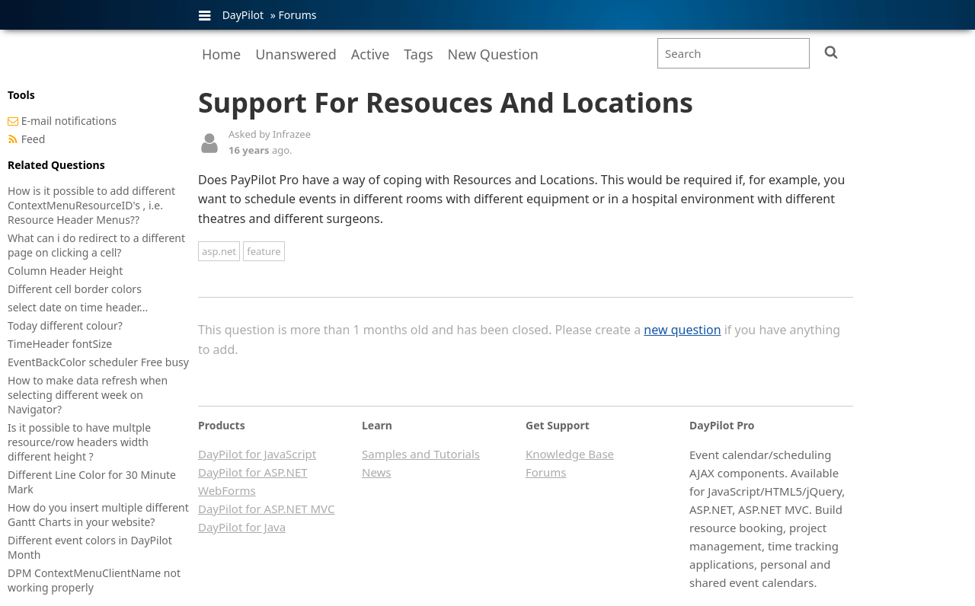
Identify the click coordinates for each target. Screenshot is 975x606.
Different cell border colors (75, 289)
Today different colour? (65, 325)
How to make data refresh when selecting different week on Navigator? (88, 394)
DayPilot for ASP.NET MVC (266, 508)
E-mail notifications (69, 120)
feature (263, 251)
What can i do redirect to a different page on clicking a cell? (96, 245)
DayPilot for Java (242, 526)
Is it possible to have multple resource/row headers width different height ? (79, 442)
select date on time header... (78, 307)
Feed (33, 139)
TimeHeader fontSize (60, 343)
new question (682, 329)
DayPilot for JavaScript (257, 453)
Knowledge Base (570, 453)
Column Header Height (65, 270)
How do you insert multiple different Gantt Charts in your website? (98, 514)
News (377, 472)
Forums (297, 15)
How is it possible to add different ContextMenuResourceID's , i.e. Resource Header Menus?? (91, 205)
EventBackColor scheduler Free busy (98, 362)
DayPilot (243, 15)
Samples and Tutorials (421, 453)
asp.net (219, 251)
